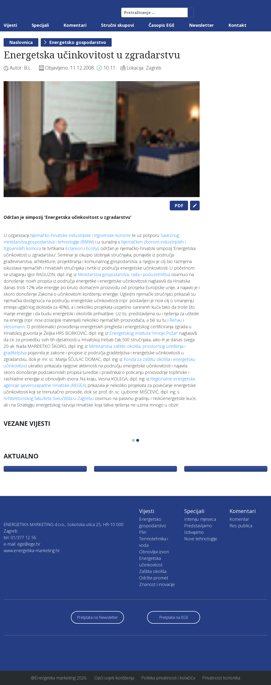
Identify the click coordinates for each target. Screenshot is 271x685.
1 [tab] (133, 440)
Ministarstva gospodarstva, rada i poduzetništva (124, 274)
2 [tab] (137, 440)
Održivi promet (153, 578)
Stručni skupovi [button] (117, 25)
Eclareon (74, 248)
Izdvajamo (194, 532)
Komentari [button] (75, 25)
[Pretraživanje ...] (154, 12)
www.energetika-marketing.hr (32, 550)
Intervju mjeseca (200, 519)
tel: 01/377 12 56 (20, 537)
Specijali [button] (40, 25)
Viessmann (14, 326)
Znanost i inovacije (157, 584)
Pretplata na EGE (173, 617)
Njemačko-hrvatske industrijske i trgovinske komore (80, 235)
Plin (142, 532)
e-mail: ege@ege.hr (22, 544)
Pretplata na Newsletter (97, 617)
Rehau (175, 320)
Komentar (239, 519)
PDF (179, 205)
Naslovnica (21, 42)
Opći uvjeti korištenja (114, 678)
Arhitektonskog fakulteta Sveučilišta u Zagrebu (49, 398)
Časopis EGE (162, 25)
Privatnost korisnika (221, 678)
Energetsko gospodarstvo (77, 42)
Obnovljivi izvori (154, 552)
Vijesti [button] (10, 25)
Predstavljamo (198, 525)
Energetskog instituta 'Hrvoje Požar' (143, 333)
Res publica (241, 525)
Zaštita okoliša (152, 571)
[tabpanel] (102, 139)
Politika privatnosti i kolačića (168, 678)
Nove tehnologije (200, 539)
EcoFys (92, 248)
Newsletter (201, 25)
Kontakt (237, 25)
